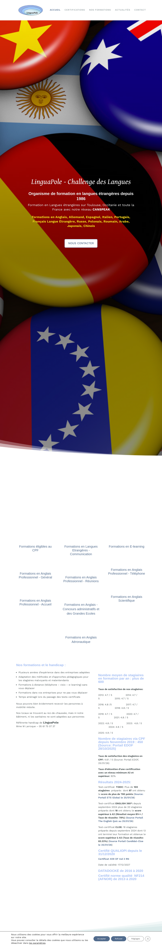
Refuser (114, 938)
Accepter (95, 938)
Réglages (134, 938)
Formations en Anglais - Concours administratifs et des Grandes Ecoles (81, 608)
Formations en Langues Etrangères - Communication (81, 549)
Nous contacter (81, 242)
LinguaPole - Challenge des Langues (81, 182)
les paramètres (54, 943)
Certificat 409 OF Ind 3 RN (113, 858)
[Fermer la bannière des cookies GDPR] (147, 939)
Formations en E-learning (126, 546)
